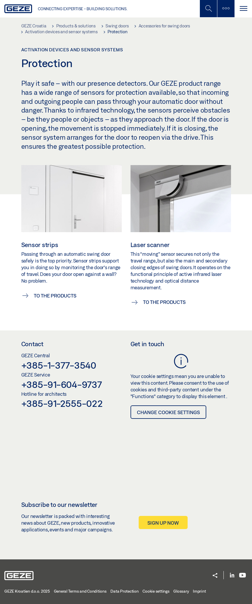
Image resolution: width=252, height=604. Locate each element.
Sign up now (163, 523)
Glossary (181, 591)
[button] (215, 576)
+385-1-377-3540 (58, 365)
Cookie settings (155, 591)
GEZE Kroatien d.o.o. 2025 (27, 591)
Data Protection (124, 591)
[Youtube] (242, 575)
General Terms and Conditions (80, 591)
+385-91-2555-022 (62, 403)
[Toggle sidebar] (226, 8)
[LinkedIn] (232, 575)
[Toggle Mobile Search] (208, 8)
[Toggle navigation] (243, 8)
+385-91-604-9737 (61, 384)
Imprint (199, 591)
